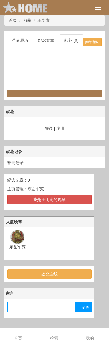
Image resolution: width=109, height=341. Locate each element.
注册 (60, 128)
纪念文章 (46, 40)
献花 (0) (71, 40)
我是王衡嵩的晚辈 (49, 199)
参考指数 (92, 42)
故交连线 (49, 274)
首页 (13, 20)
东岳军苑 (36, 188)
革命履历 (20, 40)
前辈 (27, 20)
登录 (49, 128)
